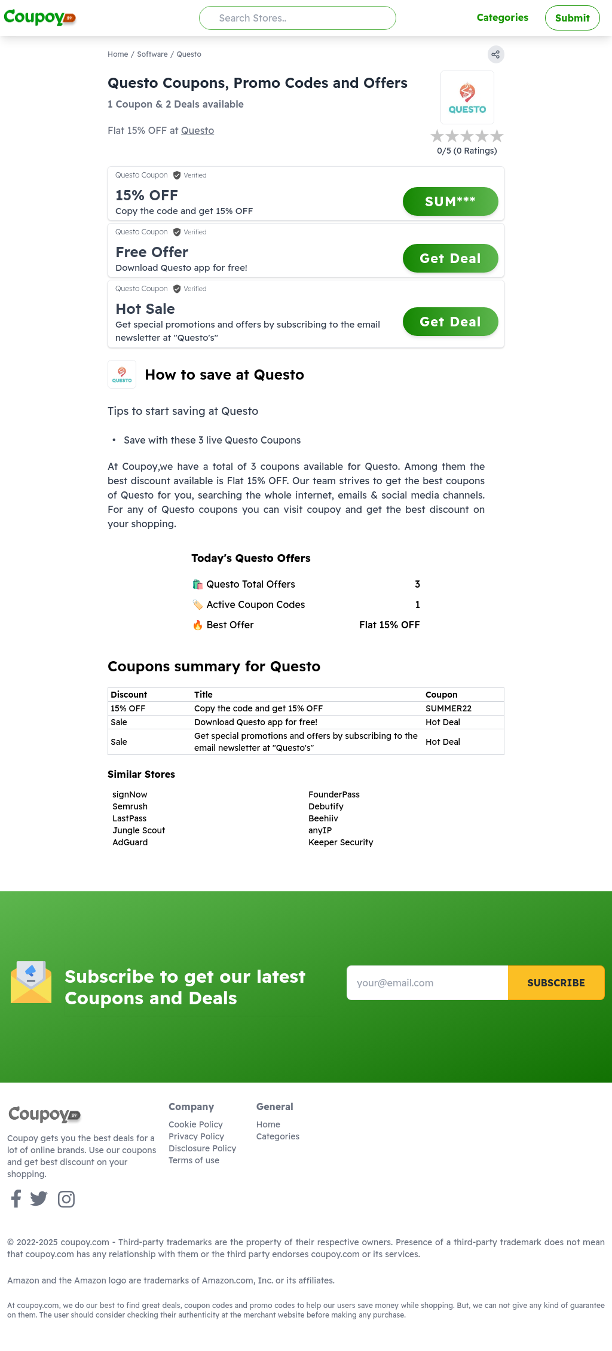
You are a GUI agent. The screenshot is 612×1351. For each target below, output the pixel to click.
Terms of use (194, 1160)
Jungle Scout (138, 830)
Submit (572, 18)
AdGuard (130, 842)
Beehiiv (323, 818)
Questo (197, 130)
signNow (130, 794)
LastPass (129, 818)
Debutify (326, 806)
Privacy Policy (196, 1136)
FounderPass (334, 794)
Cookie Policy (196, 1124)
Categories (502, 17)
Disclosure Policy (202, 1148)
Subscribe (556, 983)
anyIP (320, 830)
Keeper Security (341, 842)
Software (152, 54)
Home (118, 54)
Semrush (130, 806)
